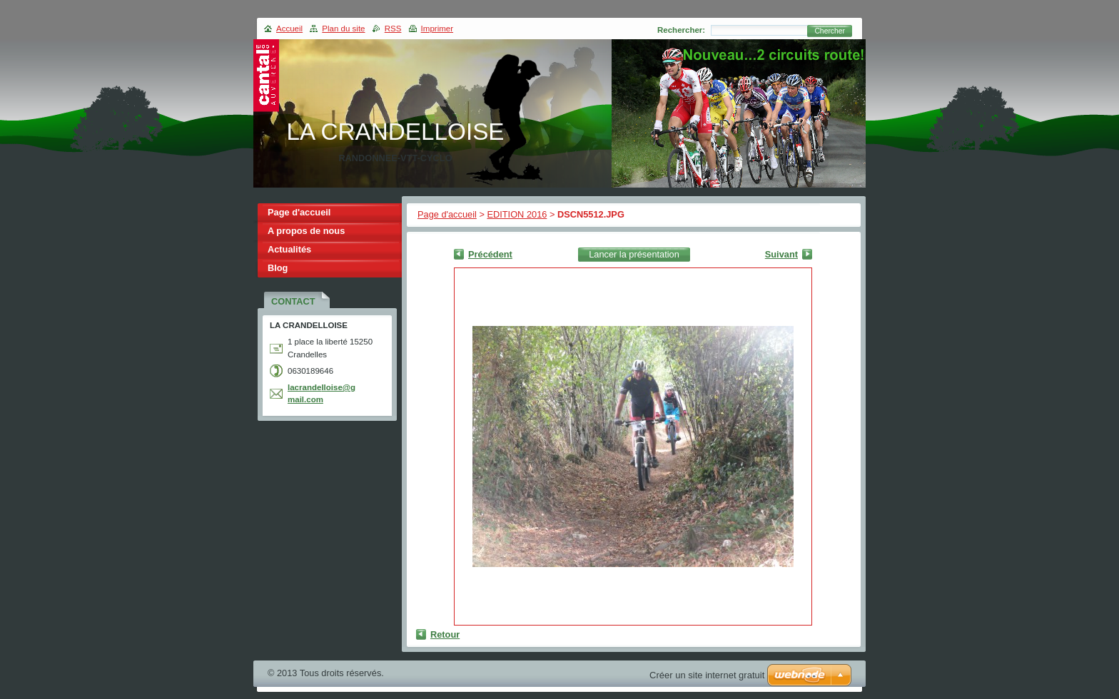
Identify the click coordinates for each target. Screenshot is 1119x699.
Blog (278, 267)
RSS (393, 28)
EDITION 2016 (517, 214)
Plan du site (343, 28)
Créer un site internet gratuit (706, 675)
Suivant (781, 254)
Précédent (490, 254)
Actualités (289, 249)
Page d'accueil (447, 214)
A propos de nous (306, 230)
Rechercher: (681, 30)
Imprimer (437, 28)
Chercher (829, 31)
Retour (445, 634)
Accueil (289, 28)
